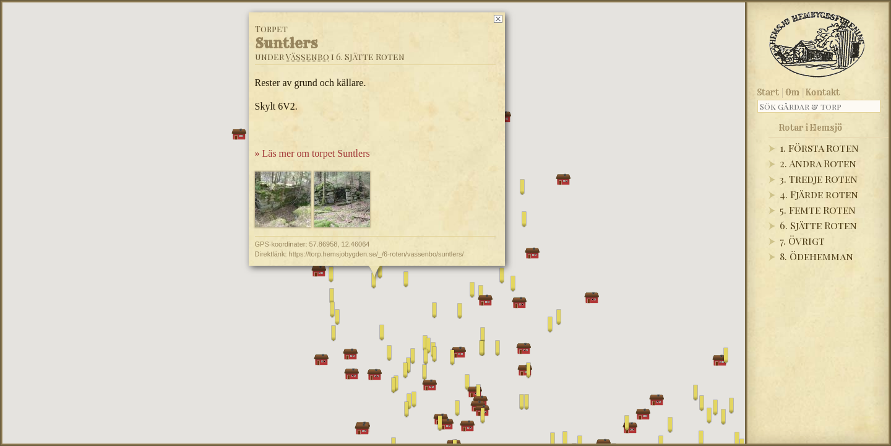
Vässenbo (307, 57)
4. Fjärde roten (819, 194)
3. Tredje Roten (819, 178)
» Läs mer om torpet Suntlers (312, 153)
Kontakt (823, 92)
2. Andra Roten (818, 163)
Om (792, 92)
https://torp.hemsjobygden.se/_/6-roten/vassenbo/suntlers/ (376, 254)
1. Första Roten (819, 147)
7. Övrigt (802, 240)
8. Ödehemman (816, 256)
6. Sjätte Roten (818, 225)
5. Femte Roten (818, 209)
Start (768, 92)
